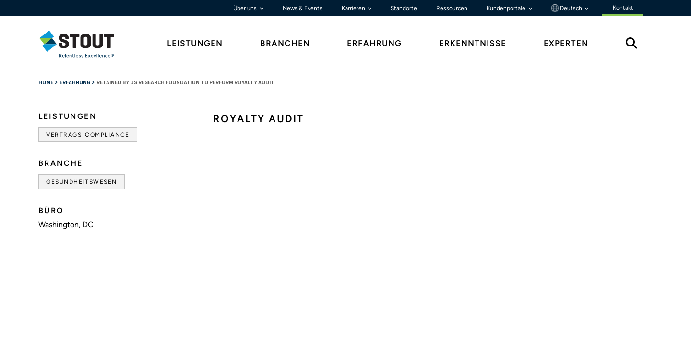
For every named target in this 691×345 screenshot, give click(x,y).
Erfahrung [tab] (374, 43)
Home (46, 83)
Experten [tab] (566, 43)
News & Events (302, 8)
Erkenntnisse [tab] (472, 43)
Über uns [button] (245, 8)
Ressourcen (451, 8)
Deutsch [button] (567, 8)
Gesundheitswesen (81, 181)
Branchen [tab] (285, 43)
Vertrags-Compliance (88, 134)
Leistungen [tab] (195, 43)
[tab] (84, 44)
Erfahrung (75, 83)
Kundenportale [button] (507, 8)
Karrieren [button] (354, 8)
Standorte (404, 8)
